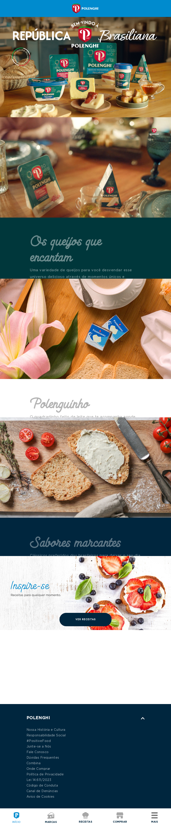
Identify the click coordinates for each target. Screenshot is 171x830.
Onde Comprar (38, 768)
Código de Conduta (42, 785)
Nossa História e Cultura (45, 729)
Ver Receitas (85, 619)
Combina (33, 763)
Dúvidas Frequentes (42, 757)
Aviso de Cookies (40, 796)
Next (162, 667)
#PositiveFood (38, 741)
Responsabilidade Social (46, 735)
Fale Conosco (37, 752)
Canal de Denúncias (42, 791)
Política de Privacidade (45, 774)
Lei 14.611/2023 (38, 780)
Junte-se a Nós (38, 746)
